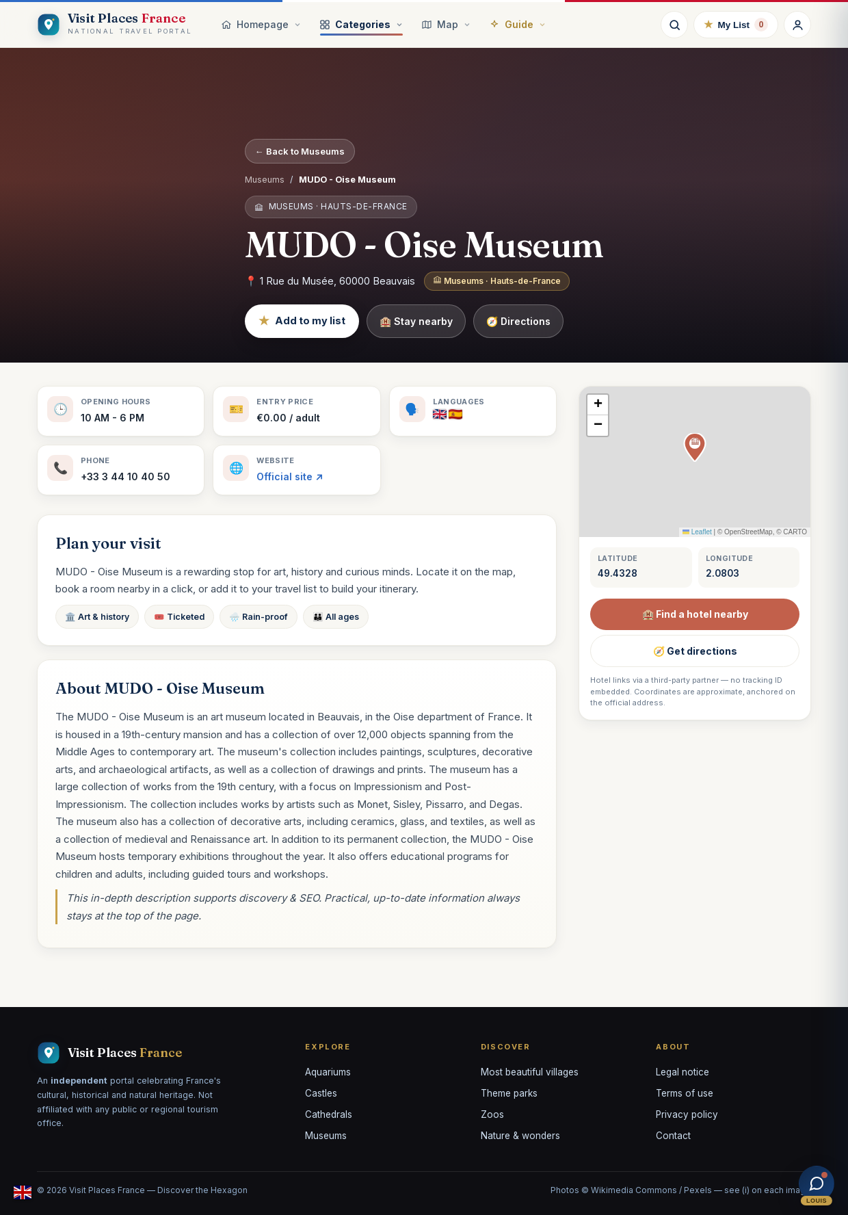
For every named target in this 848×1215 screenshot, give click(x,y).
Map (446, 24)
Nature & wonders (520, 1135)
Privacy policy (687, 1114)
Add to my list (302, 321)
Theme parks (509, 1093)
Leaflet (697, 532)
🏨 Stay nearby (416, 321)
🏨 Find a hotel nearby (695, 614)
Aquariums (328, 1072)
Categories (361, 24)
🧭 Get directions (695, 651)
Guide (517, 24)
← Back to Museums (300, 151)
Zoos (492, 1114)
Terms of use (684, 1093)
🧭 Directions (518, 321)
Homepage (261, 24)
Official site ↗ (289, 476)
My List (736, 24)
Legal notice (682, 1072)
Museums (264, 179)
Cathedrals (328, 1114)
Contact (673, 1135)
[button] (694, 447)
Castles (321, 1093)
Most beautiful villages (530, 1072)
